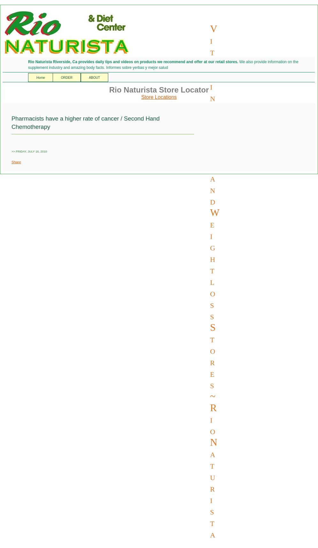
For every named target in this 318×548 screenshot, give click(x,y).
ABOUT (94, 77)
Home (41, 77)
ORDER (66, 77)
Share (16, 162)
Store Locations (159, 97)
